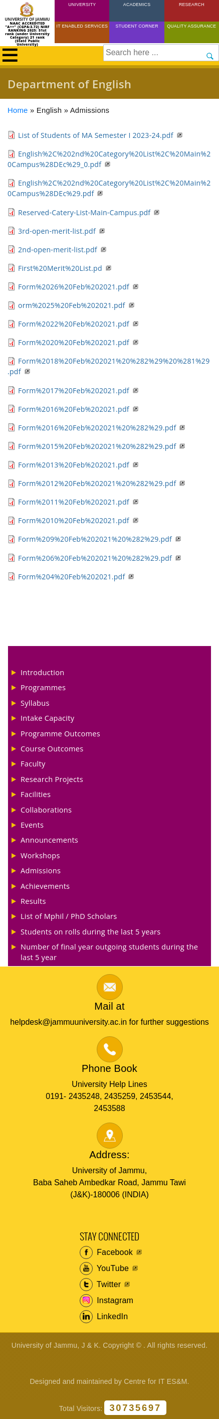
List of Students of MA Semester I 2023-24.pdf (95, 135)
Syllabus (35, 703)
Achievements (45, 886)
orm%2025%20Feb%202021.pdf (71, 305)
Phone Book (109, 1068)
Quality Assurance (191, 26)
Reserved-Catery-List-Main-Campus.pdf (84, 212)
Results (33, 901)
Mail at (109, 1006)
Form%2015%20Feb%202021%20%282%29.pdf (97, 446)
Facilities (36, 794)
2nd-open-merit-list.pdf (57, 249)
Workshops (40, 855)
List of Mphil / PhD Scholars (69, 916)
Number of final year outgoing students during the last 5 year (109, 951)
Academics (136, 4)
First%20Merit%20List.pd (60, 268)
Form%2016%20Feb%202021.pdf (73, 409)
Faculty (33, 763)
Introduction (42, 672)
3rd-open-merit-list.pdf (57, 231)
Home (18, 110)
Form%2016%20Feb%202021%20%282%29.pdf (97, 427)
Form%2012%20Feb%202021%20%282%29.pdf (97, 483)
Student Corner (136, 26)
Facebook (106, 1252)
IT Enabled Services (82, 26)
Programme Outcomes (60, 733)
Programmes (43, 687)
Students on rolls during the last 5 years (90, 931)
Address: (109, 1154)
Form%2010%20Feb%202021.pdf (73, 520)
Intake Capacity (47, 718)
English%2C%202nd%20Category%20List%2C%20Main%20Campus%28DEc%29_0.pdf (109, 159)
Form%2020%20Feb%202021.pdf (73, 342)
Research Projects (52, 779)
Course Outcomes (52, 748)
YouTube (104, 1268)
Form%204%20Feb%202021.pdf (71, 576)
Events (32, 825)
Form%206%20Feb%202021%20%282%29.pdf (95, 558)
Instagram (107, 1300)
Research (191, 4)
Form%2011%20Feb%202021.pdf (73, 502)
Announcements (49, 840)
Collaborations (46, 810)
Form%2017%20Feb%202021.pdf (73, 390)
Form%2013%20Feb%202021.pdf (73, 464)
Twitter (100, 1284)
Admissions (41, 870)
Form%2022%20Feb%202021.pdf (73, 324)
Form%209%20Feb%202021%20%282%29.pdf (95, 539)
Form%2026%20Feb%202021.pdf (73, 286)
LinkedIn (104, 1316)
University (82, 4)
